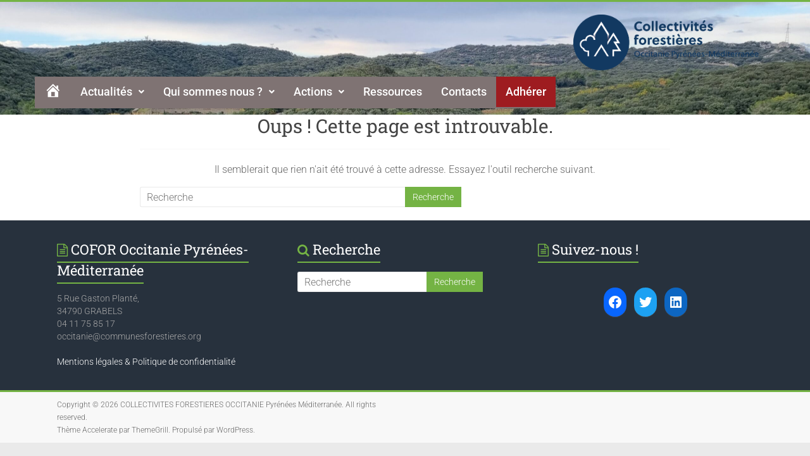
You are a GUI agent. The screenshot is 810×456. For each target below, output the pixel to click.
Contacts (464, 91)
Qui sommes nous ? (219, 91)
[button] (112, 92)
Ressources (392, 91)
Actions (319, 91)
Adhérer (526, 91)
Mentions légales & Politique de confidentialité (146, 362)
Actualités (112, 91)
